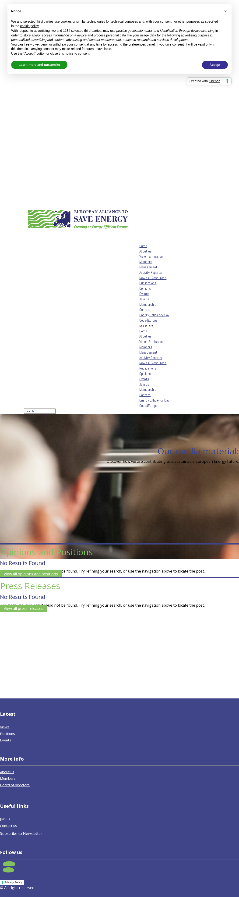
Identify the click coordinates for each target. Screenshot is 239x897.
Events (144, 379)
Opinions (145, 288)
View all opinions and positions (31, 574)
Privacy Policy (13, 882)
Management (148, 267)
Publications (147, 283)
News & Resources (152, 362)
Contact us (8, 825)
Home (143, 331)
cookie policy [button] (29, 26)
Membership (147, 304)
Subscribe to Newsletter (21, 833)
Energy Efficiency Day (154, 400)
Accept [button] (214, 65)
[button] (225, 11)
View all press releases (23, 608)
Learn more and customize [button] (39, 65)
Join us (144, 384)
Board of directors (15, 785)
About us (145, 336)
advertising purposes (196, 35)
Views (5, 727)
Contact (145, 309)
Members (145, 261)
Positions (8, 733)
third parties (92, 30)
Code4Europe (148, 405)
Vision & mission (151, 256)
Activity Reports (150, 272)
